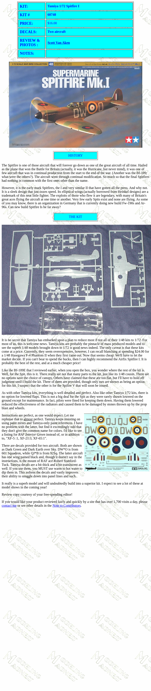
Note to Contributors (66, 505)
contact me (9, 505)
